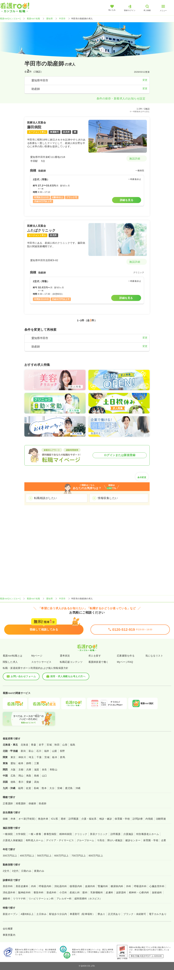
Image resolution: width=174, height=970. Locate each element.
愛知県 (49, 18)
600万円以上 (61, 855)
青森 (33, 744)
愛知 (13, 763)
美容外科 (8, 886)
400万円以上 (27, 855)
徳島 (13, 781)
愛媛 (28, 781)
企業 (163, 840)
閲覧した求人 (10, 662)
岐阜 (20, 763)
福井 (46, 751)
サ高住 (101, 840)
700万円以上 (79, 855)
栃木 (54, 757)
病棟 (5, 818)
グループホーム (85, 840)
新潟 (23, 751)
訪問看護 (74, 818)
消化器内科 (60, 886)
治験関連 (161, 818)
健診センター (132, 840)
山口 (44, 775)
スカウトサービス (41, 662)
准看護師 (21, 803)
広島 (13, 775)
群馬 (62, 757)
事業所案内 (9, 934)
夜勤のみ (39, 871)
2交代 (6, 871)
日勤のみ (26, 871)
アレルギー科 (64, 898)
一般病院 (8, 834)
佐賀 (28, 788)
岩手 (41, 744)
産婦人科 (75, 892)
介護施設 (128, 834)
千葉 (39, 757)
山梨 (54, 751)
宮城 (49, 744)
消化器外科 (9, 892)
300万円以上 (10, 855)
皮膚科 (109, 892)
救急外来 (43, 818)
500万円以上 (44, 855)
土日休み (41, 914)
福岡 (20, 788)
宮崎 (59, 788)
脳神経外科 (24, 892)
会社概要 (8, 928)
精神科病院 (65, 834)
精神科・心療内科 (139, 892)
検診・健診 (105, 818)
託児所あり (114, 914)
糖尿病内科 (117, 886)
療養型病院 (50, 834)
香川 (20, 781)
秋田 (57, 744)
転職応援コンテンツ (71, 662)
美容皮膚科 (22, 886)
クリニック (81, 834)
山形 (64, 744)
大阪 (13, 769)
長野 (62, 751)
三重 (36, 763)
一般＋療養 (35, 834)
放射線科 (157, 892)
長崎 (36, 788)
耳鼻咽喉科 (96, 892)
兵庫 (28, 769)
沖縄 (78, 788)
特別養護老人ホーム (147, 834)
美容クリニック (99, 834)
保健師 (32, 803)
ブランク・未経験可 (134, 914)
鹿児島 (69, 788)
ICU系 (54, 818)
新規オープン (10, 914)
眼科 (85, 892)
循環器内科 (76, 886)
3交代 (15, 871)
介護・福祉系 (89, 818)
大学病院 (21, 834)
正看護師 (8, 803)
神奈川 (22, 757)
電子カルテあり (158, 914)
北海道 (24, 744)
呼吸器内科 (45, 886)
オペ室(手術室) (26, 818)
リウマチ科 (19, 898)
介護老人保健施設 (13, 840)
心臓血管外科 (156, 886)
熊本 (44, 788)
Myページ (36, 655)
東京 (13, 757)
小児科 (63, 892)
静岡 (28, 763)
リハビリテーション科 (41, 898)
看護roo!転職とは (12, 655)
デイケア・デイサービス (60, 840)
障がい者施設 (114, 840)
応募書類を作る (126, 655)
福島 (72, 744)
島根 (36, 775)
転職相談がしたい (45, 498)
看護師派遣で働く (98, 662)
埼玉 (31, 757)
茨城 (46, 757)
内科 (33, 886)
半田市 (62, 18)
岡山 (20, 775)
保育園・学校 (122, 818)
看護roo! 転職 (33, 18)
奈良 (44, 769)
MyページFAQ (125, 662)
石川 (38, 751)
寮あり (101, 914)
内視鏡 (149, 818)
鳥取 (28, 775)
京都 (20, 769)
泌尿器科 (121, 892)
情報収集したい (108, 498)
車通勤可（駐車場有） (82, 914)
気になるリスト (154, 655)
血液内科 (90, 886)
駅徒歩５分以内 (58, 914)
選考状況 (65, 655)
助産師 (42, 803)
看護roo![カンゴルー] (10, 18)
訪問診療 (138, 818)
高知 (36, 781)
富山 (31, 751)
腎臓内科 (103, 886)
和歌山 (53, 769)
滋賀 (36, 769)
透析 (63, 818)
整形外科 (39, 892)
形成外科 (51, 892)
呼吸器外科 (140, 886)
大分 (51, 788)
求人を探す (94, 655)
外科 (128, 886)
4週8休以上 (27, 914)
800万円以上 (96, 855)
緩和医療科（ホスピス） (88, 898)
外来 (13, 818)
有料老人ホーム (34, 840)
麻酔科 (6, 898)
